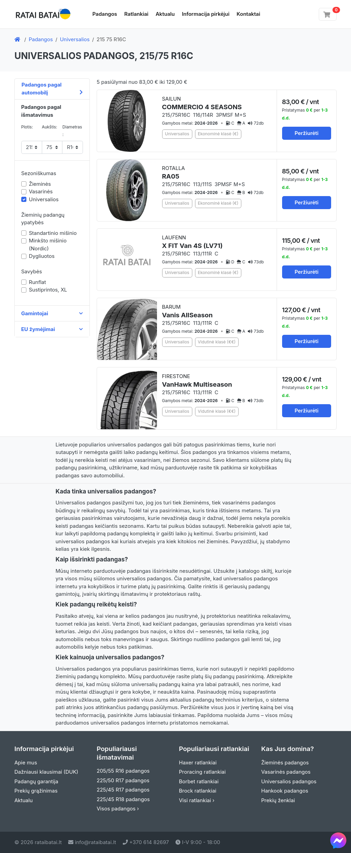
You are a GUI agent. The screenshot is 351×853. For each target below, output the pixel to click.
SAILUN (202, 103)
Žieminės (40, 184)
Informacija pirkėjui (206, 14)
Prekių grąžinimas (36, 790)
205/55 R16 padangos (123, 770)
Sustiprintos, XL (48, 289)
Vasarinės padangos (286, 772)
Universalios (75, 39)
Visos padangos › (118, 808)
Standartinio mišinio (52, 233)
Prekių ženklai (278, 800)
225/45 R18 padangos (123, 799)
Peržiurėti (306, 133)
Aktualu (165, 14)
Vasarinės (40, 191)
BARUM (187, 311)
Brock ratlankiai (197, 790)
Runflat (37, 282)
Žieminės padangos (285, 762)
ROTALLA (173, 172)
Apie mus (25, 762)
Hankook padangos (284, 790)
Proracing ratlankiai (202, 772)
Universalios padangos (288, 781)
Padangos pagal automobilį (52, 88)
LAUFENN (192, 242)
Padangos (105, 14)
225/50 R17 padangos (123, 780)
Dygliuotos (42, 256)
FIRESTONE (197, 380)
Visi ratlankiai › (197, 800)
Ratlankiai (136, 14)
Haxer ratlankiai (198, 762)
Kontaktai (248, 14)
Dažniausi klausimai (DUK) (46, 772)
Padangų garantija (36, 781)
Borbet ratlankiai (199, 781)
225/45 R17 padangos (123, 789)
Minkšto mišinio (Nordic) (47, 244)
